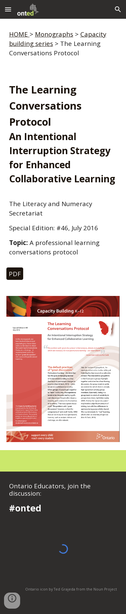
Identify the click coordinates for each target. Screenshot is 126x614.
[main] (63, 43)
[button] (8, 9)
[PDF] (15, 273)
